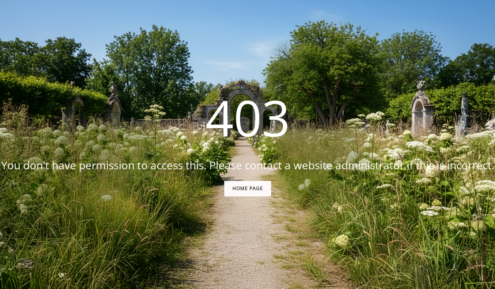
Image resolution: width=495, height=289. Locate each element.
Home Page (247, 188)
